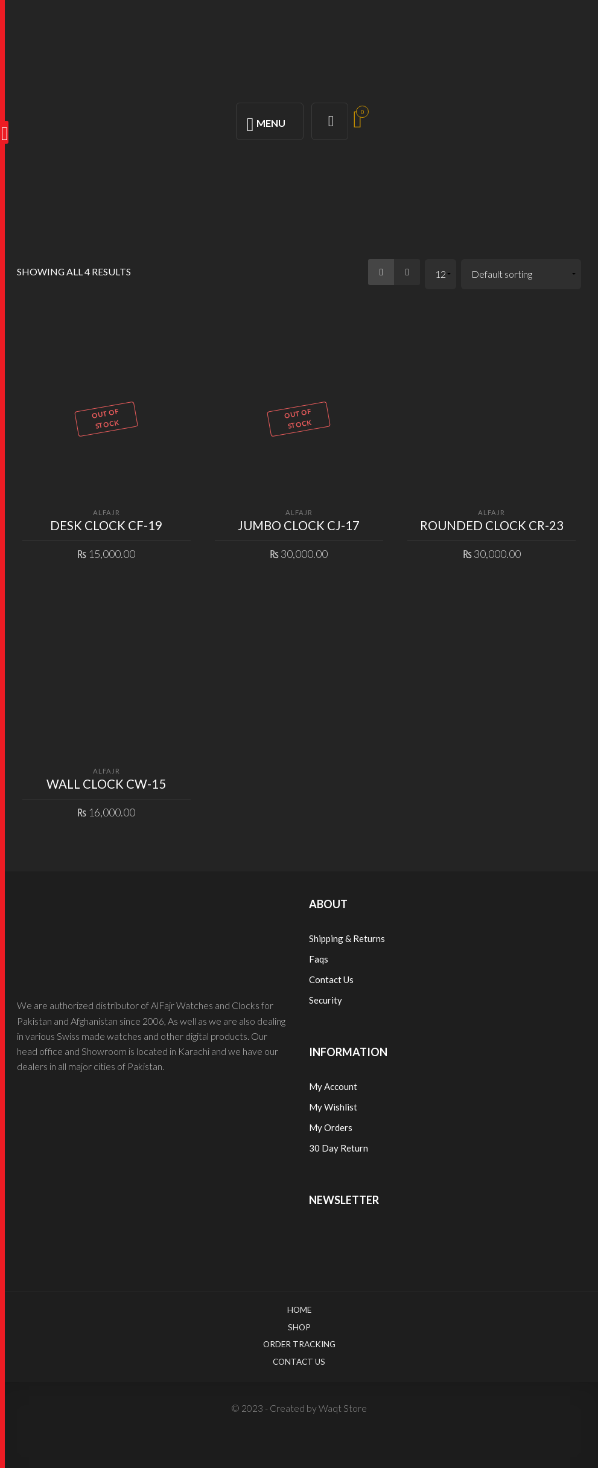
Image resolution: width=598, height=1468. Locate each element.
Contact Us (331, 979)
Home (299, 1310)
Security (325, 1000)
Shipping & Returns (347, 938)
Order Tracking (299, 1344)
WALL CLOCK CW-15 (106, 784)
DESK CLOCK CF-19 (106, 525)
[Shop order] (521, 274)
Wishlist (340, 1106)
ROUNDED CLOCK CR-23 (492, 525)
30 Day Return (338, 1148)
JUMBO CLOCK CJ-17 (299, 525)
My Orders (330, 1127)
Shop (299, 1327)
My (316, 1106)
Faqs (318, 959)
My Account (333, 1086)
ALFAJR (106, 512)
